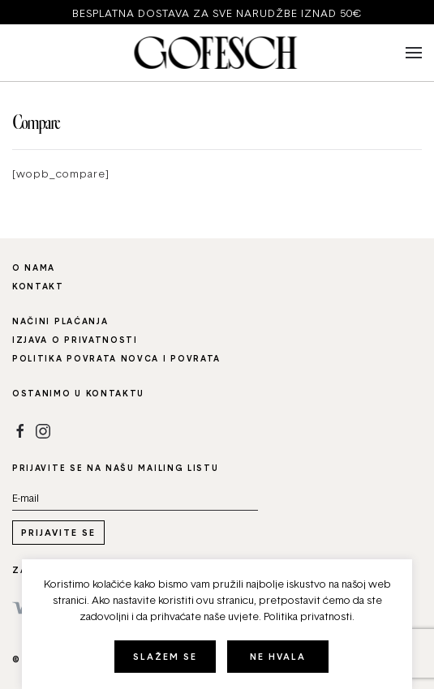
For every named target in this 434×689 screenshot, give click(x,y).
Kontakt (38, 286)
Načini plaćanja (60, 321)
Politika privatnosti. (309, 616)
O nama (33, 267)
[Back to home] (217, 52)
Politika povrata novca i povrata (116, 358)
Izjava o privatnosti (75, 339)
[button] (414, 52)
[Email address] (135, 498)
